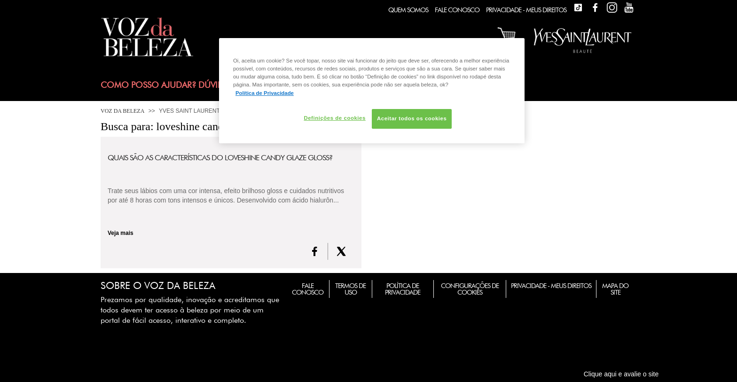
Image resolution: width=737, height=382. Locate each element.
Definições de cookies (334, 118)
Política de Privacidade (402, 289)
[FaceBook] (314, 251)
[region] (372, 90)
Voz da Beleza (122, 111)
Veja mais (120, 233)
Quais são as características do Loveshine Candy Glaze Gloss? (220, 158)
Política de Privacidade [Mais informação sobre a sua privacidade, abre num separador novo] (264, 93)
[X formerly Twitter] (341, 251)
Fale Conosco (457, 10)
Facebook (595, 7)
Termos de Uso (350, 289)
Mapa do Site (615, 289)
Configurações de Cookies (470, 289)
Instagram (612, 7)
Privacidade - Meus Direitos (526, 10)
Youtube (629, 7)
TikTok (578, 7)
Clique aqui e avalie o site (621, 374)
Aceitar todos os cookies (412, 118)
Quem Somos (408, 10)
